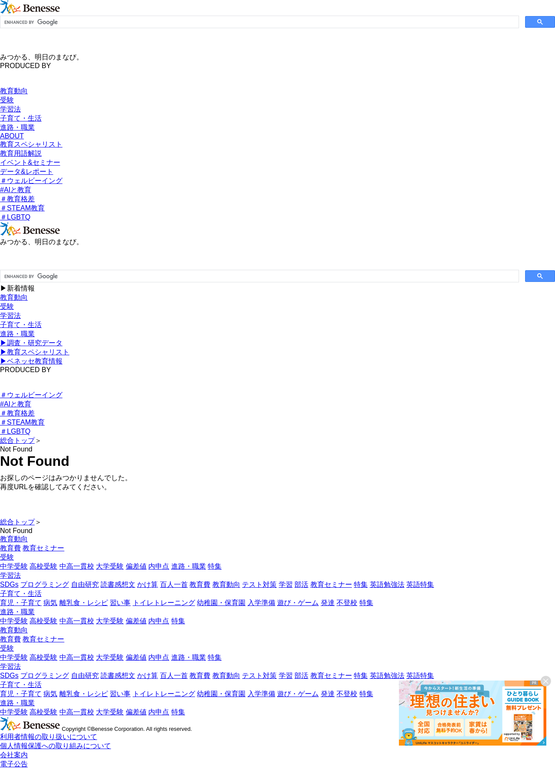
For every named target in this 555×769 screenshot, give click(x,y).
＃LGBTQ (15, 217)
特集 (215, 566)
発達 (328, 602)
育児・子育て (21, 602)
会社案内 (14, 755)
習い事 (120, 602)
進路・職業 (17, 127)
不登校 (346, 602)
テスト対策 (259, 584)
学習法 (10, 109)
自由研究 (85, 584)
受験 (7, 100)
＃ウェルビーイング (31, 180)
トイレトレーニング (164, 602)
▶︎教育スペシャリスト (34, 352)
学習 (286, 584)
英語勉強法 (387, 584)
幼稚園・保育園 (221, 602)
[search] (258, 22)
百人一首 (174, 584)
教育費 (10, 548)
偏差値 (136, 566)
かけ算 (147, 584)
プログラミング (44, 584)
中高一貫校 (76, 566)
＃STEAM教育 (22, 208)
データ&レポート (26, 171)
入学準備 (261, 602)
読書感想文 (118, 584)
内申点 (158, 566)
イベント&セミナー (30, 162)
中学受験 (14, 566)
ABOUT (12, 136)
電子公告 (14, 764)
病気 (50, 602)
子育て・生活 (21, 118)
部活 (301, 584)
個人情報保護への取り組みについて (55, 745)
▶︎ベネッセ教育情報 (31, 361)
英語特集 (420, 584)
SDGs (9, 584)
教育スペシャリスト (31, 144)
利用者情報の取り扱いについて (48, 736)
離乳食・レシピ (83, 602)
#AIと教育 (15, 189)
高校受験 (43, 566)
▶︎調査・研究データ (31, 343)
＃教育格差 (17, 199)
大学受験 (110, 566)
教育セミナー (43, 548)
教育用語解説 (21, 153)
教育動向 (14, 91)
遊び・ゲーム (298, 602)
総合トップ (17, 440)
